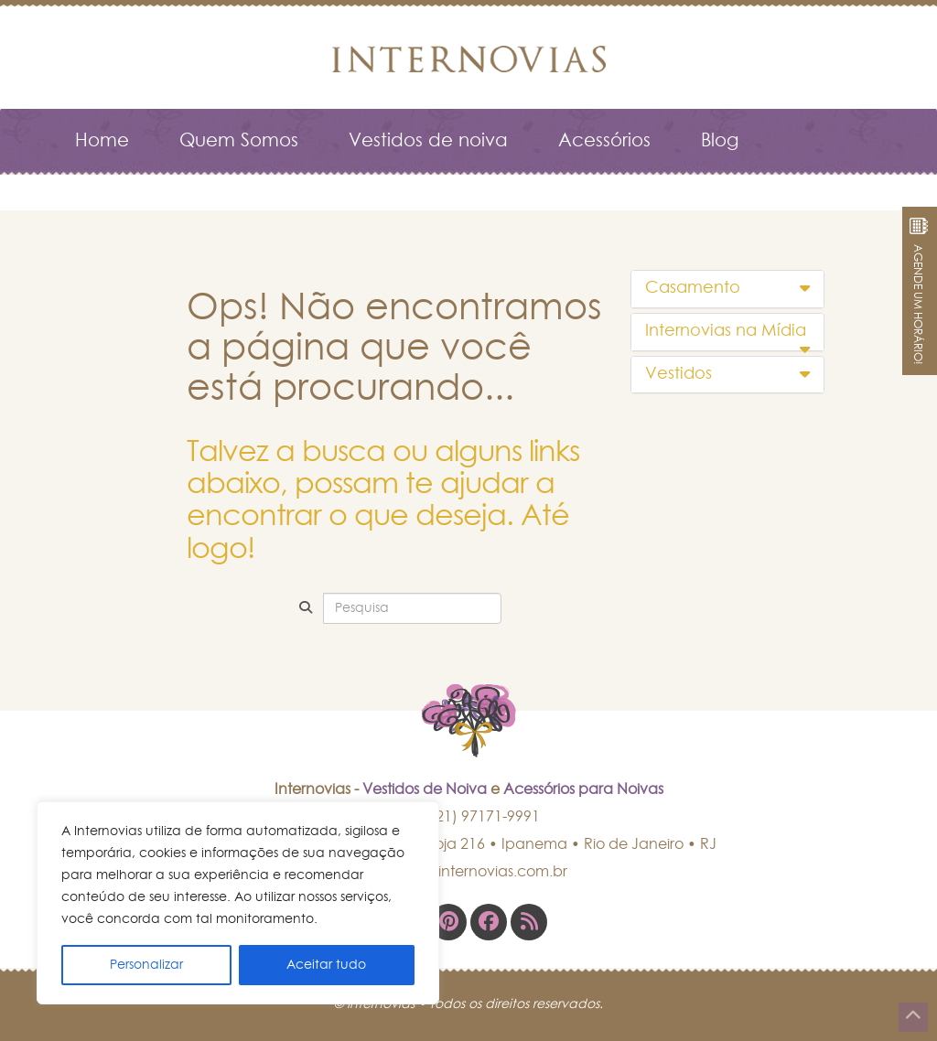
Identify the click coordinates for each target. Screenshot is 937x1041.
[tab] (727, 289)
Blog (719, 141)
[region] (238, 902)
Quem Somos (238, 141)
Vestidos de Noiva (424, 789)
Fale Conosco (137, 186)
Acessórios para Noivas (583, 789)
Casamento (728, 288)
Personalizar (146, 965)
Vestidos (728, 374)
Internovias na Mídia (728, 332)
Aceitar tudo (326, 965)
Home (102, 141)
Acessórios (604, 141)
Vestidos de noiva (428, 141)
